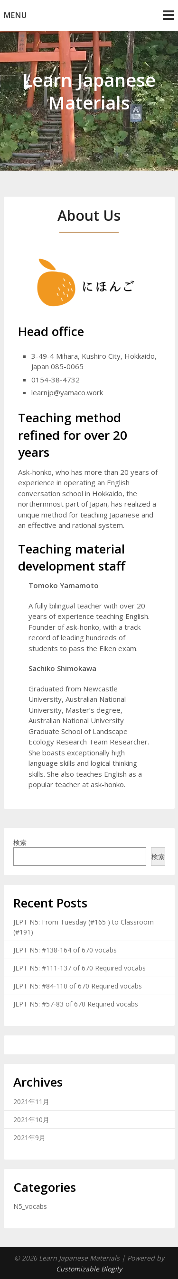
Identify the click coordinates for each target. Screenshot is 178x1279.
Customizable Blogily (89, 1268)
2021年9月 (29, 1137)
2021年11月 (31, 1101)
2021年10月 (31, 1119)
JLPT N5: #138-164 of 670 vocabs (65, 949)
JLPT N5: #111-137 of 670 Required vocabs (79, 967)
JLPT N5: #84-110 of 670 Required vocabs (77, 985)
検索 (20, 842)
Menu (15, 15)
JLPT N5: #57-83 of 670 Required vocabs (75, 1003)
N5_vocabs (30, 1206)
